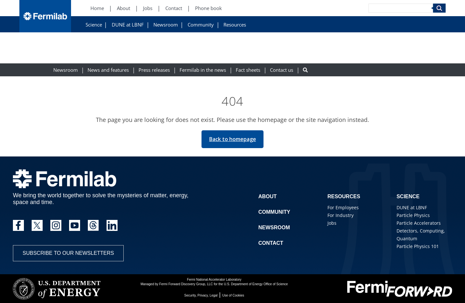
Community (201, 24)
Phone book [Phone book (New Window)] (208, 8)
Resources (234, 24)
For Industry (340, 215)
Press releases (154, 70)
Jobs (331, 223)
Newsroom (165, 24)
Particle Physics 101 (418, 246)
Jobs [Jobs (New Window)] (147, 8)
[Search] (400, 8)
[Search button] (305, 70)
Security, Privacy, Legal (201, 295)
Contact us (281, 70)
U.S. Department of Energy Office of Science (256, 284)
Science (94, 24)
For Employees (343, 207)
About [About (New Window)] (123, 8)
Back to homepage (232, 139)
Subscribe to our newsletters (68, 253)
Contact (270, 243)
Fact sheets (248, 70)
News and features (108, 70)
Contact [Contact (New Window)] (173, 8)
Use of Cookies (233, 295)
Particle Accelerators (419, 223)
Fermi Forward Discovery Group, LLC (186, 284)
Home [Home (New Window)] (97, 8)
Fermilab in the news (203, 70)
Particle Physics (413, 215)
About (267, 196)
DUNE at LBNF (128, 24)
